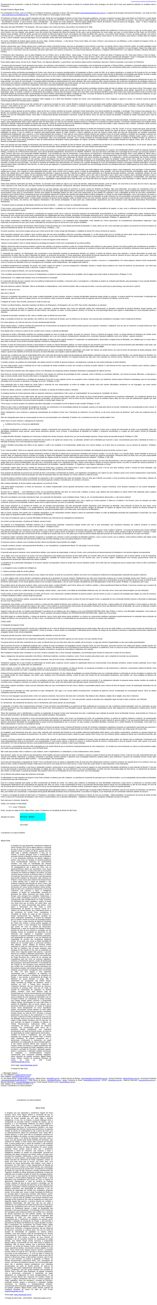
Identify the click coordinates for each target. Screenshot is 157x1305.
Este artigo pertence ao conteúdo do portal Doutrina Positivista (143, 1)
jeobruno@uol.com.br (23, 1075)
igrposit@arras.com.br (92, 1080)
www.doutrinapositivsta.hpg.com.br (92, 13)
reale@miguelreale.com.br (20, 1062)
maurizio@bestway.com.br (26, 1082)
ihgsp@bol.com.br (115, 1080)
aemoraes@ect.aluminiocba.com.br (94, 1078)
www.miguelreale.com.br (29, 1065)
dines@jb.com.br (53, 1078)
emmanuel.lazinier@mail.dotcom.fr (14, 1080)
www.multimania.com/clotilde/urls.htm (15, 15)
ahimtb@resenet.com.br (21, 1076)
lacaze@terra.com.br (67, 1082)
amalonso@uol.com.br (26, 1078)
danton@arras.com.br (131, 1078)
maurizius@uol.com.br (147, 1080)
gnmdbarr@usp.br (54, 1080)
